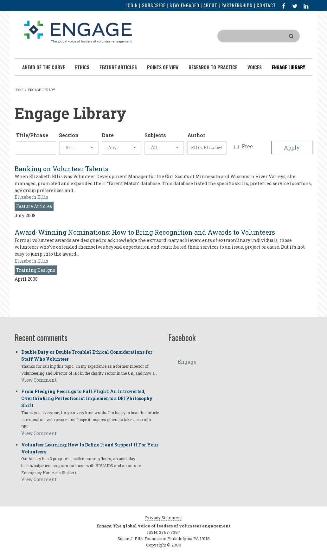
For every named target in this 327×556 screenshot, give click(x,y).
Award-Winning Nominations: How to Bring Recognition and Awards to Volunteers (145, 232)
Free (247, 146)
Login (131, 5)
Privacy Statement (163, 517)
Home (19, 90)
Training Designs (35, 270)
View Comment (39, 380)
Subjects (155, 135)
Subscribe (153, 5)
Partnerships (237, 5)
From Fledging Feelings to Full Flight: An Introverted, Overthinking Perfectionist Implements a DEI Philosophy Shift (87, 398)
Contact (266, 5)
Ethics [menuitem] (82, 67)
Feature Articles (34, 206)
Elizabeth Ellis (31, 197)
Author (196, 135)
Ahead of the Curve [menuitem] (43, 67)
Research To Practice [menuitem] (213, 67)
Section (69, 135)
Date (108, 135)
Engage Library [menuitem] (288, 67)
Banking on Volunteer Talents (61, 168)
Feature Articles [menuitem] (118, 67)
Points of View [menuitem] (162, 67)
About (210, 5)
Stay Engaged (184, 5)
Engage (187, 361)
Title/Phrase (32, 135)
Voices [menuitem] (254, 67)
